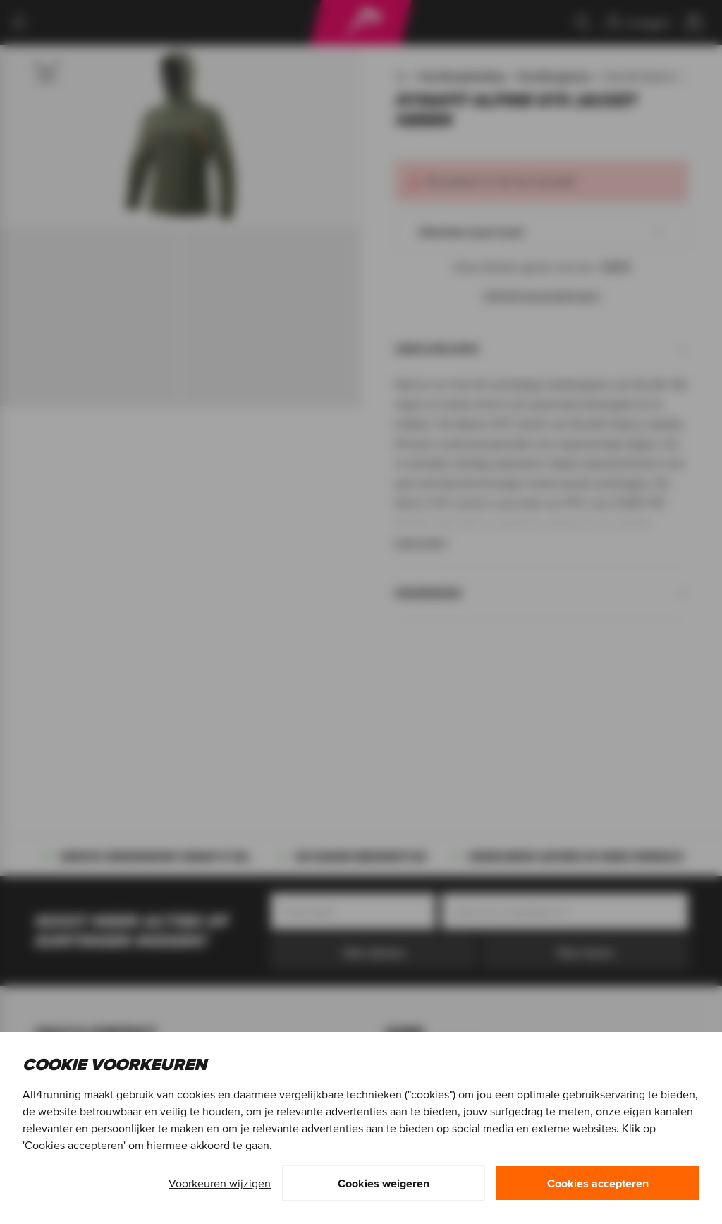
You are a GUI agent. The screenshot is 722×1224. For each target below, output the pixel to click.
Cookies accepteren (598, 1183)
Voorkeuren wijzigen (220, 1183)
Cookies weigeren (383, 1183)
